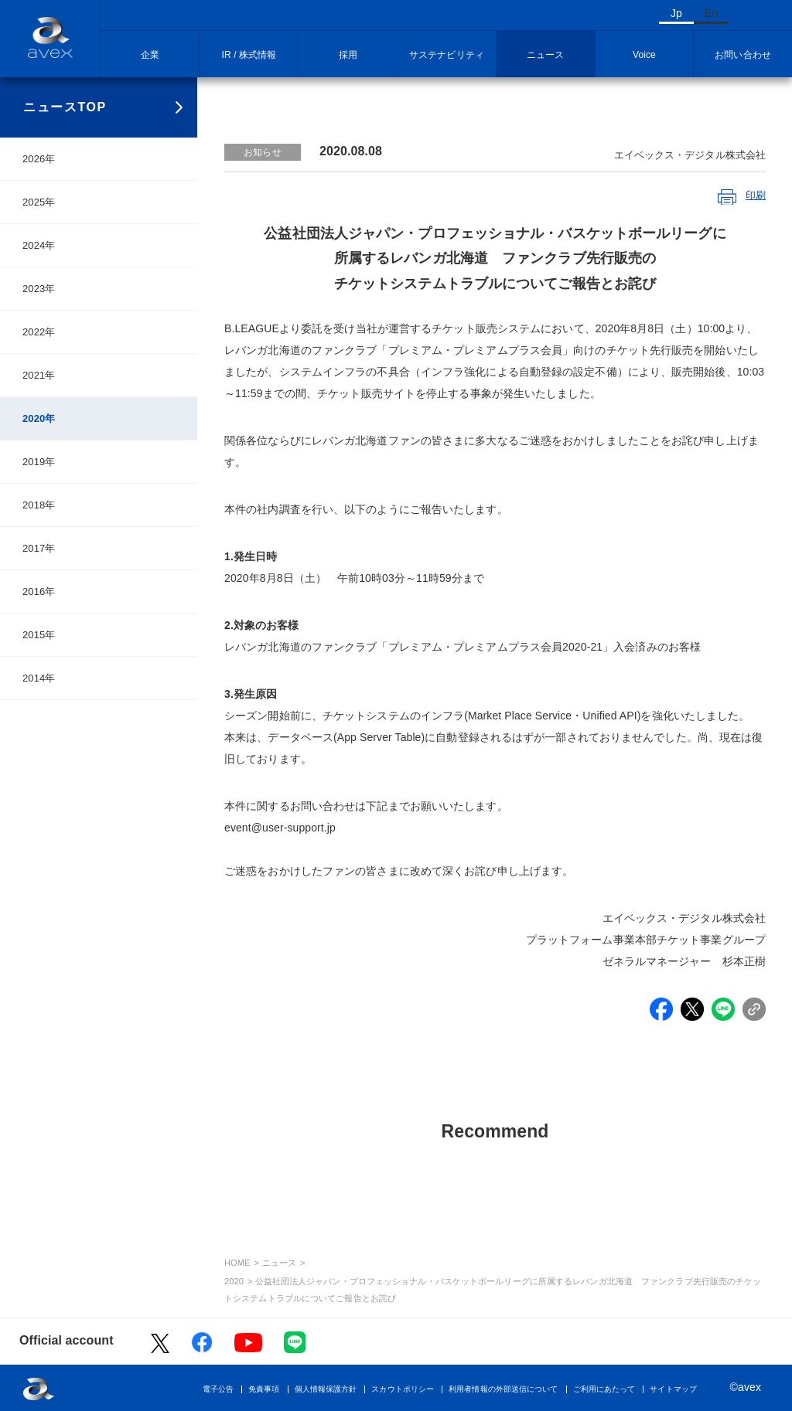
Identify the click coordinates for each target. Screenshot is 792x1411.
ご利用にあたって (604, 1389)
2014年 (38, 678)
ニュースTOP (65, 107)
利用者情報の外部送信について (503, 1389)
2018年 (38, 505)
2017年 (38, 548)
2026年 (38, 159)
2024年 (38, 245)
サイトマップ (673, 1389)
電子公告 (218, 1389)
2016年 (38, 591)
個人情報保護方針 (326, 1389)
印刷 (756, 195)
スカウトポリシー (402, 1389)
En (711, 13)
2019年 (38, 462)
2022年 (38, 332)
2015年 (38, 635)
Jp (676, 13)
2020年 (38, 418)
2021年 (38, 375)
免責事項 (263, 1389)
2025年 (38, 202)
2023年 (38, 288)
